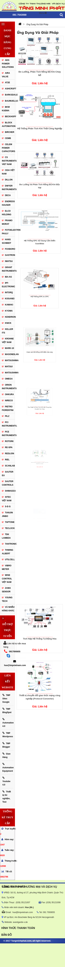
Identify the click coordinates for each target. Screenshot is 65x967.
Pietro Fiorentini (7, 408)
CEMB (8, 138)
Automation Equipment (7, 767)
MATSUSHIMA (10, 360)
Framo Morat (7, 222)
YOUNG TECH (7, 599)
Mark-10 (9, 348)
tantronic (10, 544)
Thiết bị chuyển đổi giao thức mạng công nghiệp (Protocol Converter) (40, 689)
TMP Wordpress (7, 735)
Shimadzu (10, 491)
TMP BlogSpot (6, 711)
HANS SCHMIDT (6, 241)
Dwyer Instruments (8, 188)
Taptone (9, 522)
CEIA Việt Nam (8, 172)
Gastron (10, 255)
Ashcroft (10, 88)
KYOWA (9, 311)
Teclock (10, 528)
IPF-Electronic (8, 285)
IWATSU (9, 261)
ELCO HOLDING (6, 213)
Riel (7, 459)
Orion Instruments (8, 387)
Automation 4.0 (7, 722)
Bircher (9, 132)
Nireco (9, 400)
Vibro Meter (6, 567)
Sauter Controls (7, 483)
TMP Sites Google (6, 698)
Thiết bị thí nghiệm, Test (6, 796)
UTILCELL (10, 559)
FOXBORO (10, 249)
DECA (8, 195)
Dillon (9, 180)
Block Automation (8, 124)
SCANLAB (10, 466)
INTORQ (9, 292)
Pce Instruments (8, 434)
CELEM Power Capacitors (8, 148)
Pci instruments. (8, 424)
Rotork (9, 441)
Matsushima (11, 372)
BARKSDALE (10, 95)
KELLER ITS (7, 331)
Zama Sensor (6, 590)
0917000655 (14, 651)
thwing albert (7, 552)
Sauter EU (7, 474)
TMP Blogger (6, 745)
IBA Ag (8, 277)
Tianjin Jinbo (7, 514)
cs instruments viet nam (8, 160)
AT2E (7, 82)
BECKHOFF (10, 116)
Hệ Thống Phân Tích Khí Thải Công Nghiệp (39, 127)
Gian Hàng (6, 755)
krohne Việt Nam (8, 340)
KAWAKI (9, 305)
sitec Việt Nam (6, 499)
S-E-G (8, 506)
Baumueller (10, 101)
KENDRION (10, 317)
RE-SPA (8, 447)
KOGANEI (9, 298)
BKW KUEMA (6, 109)
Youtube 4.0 (6, 781)
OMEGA (9, 379)
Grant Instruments (8, 269)
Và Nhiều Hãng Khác (8, 609)
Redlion (9, 453)
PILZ (7, 416)
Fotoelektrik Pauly (8, 232)
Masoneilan (10, 354)
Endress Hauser (8, 203)
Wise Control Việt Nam (7, 578)
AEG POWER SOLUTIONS (8, 63)
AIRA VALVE (6, 75)
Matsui (9, 366)
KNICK (8, 323)
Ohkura (9, 394)
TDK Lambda (6, 536)
